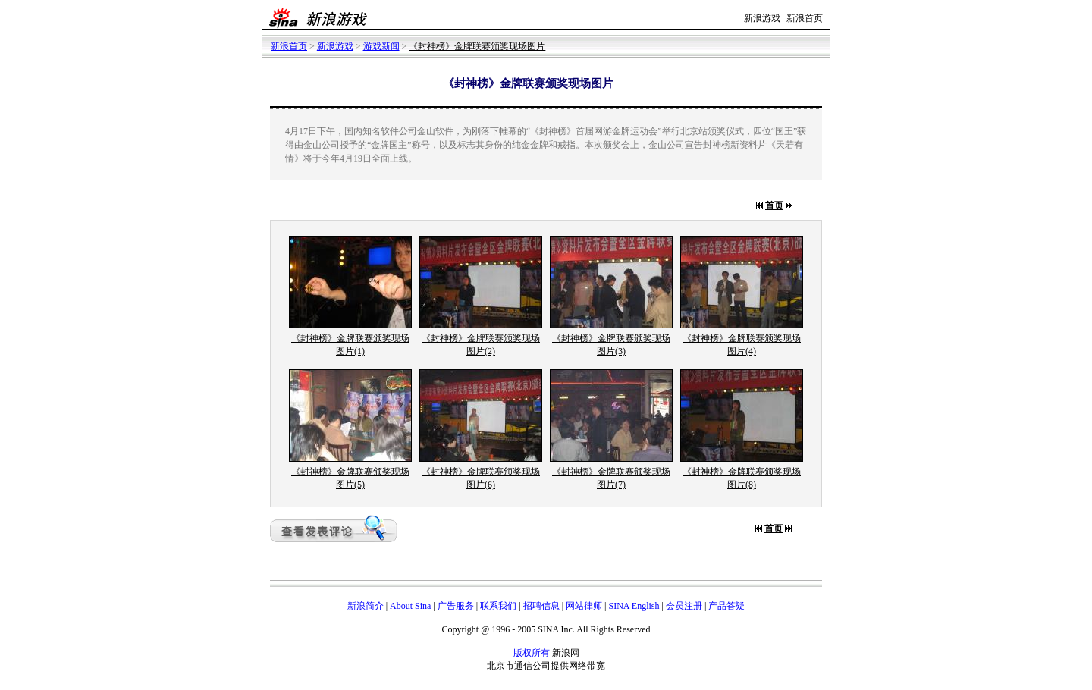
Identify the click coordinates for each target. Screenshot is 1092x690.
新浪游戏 (762, 18)
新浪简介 (365, 606)
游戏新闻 (381, 46)
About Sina (410, 606)
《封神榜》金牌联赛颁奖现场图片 (477, 46)
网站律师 (584, 606)
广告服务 (456, 606)
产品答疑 (726, 606)
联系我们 (498, 606)
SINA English (633, 606)
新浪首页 (804, 18)
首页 (774, 205)
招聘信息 (541, 606)
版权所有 (531, 653)
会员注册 (684, 606)
